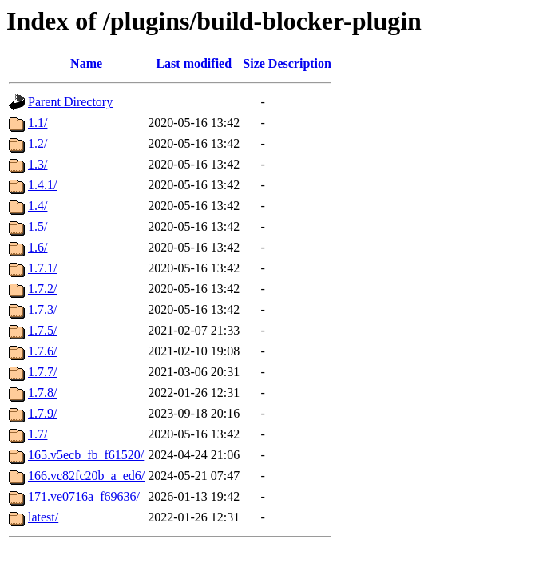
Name (86, 63)
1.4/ (37, 205)
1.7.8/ (42, 392)
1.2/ (37, 143)
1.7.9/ (42, 413)
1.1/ (37, 122)
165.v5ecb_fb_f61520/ (86, 455)
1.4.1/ (42, 185)
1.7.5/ (42, 330)
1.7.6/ (42, 351)
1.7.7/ (42, 372)
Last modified (194, 63)
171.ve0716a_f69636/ (84, 496)
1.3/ (37, 164)
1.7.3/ (42, 309)
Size (254, 63)
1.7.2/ (42, 288)
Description (299, 63)
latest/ (43, 517)
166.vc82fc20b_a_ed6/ (86, 475)
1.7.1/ (42, 268)
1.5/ (37, 226)
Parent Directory (70, 102)
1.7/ (37, 434)
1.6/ (37, 247)
